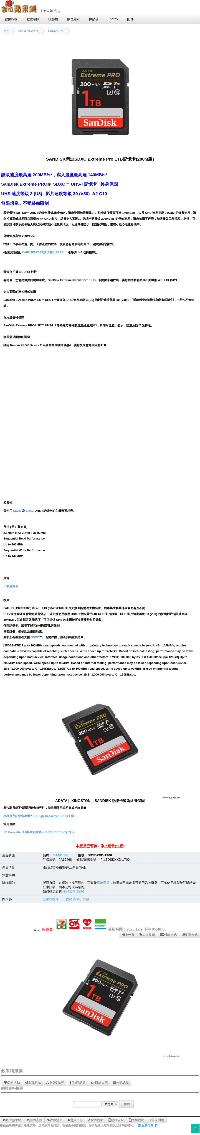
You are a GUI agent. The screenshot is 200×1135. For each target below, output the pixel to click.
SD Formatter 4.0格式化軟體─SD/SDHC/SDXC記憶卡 (38, 832)
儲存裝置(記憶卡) (28, 31)
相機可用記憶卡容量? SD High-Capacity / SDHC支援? (39, 816)
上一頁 (128, 934)
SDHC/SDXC (56, 31)
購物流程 (34, 1120)
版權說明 (136, 1120)
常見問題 (156, 1120)
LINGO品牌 (55, 1082)
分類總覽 (121, 1082)
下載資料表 (10, 586)
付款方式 (168, 934)
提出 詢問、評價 (77, 899)
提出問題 (103, 883)
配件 (6, 31)
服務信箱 (145, 1125)
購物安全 (116, 1120)
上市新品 (33, 1082)
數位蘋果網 (12, 1120)
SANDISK (60, 855)
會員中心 (75, 1120)
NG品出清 (99, 1082)
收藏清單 (55, 1120)
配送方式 (190, 934)
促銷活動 (12, 1082)
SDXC (17, 510)
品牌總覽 (78, 1082)
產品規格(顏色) (73, 891)
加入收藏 (147, 934)
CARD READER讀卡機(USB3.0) (43, 252)
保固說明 (96, 1120)
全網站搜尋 (51, 899)
